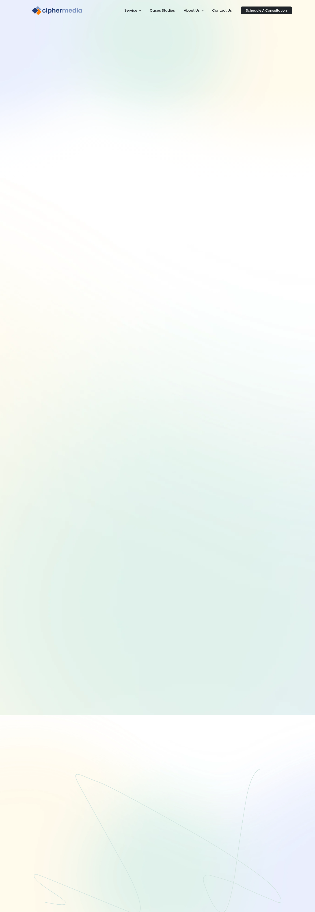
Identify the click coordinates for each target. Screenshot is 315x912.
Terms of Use (251, 903)
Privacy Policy (276, 903)
